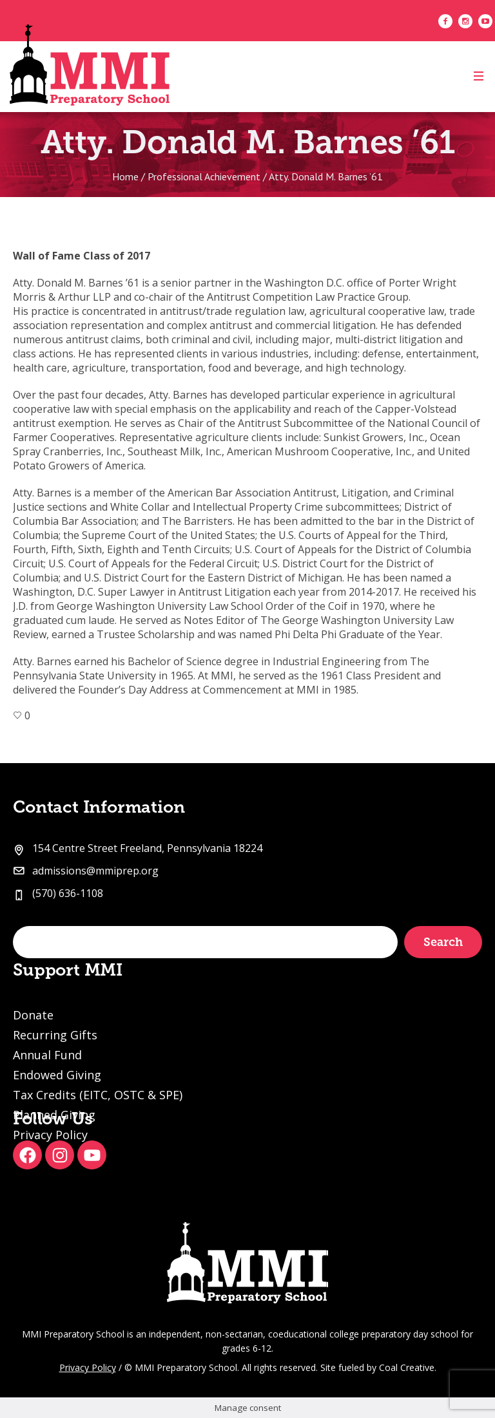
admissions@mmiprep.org (95, 871)
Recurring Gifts (55, 1035)
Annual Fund (47, 1055)
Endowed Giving (57, 1074)
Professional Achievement (204, 176)
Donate (33, 1015)
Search (443, 942)
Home (125, 176)
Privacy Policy (87, 1367)
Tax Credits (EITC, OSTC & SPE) (97, 1094)
